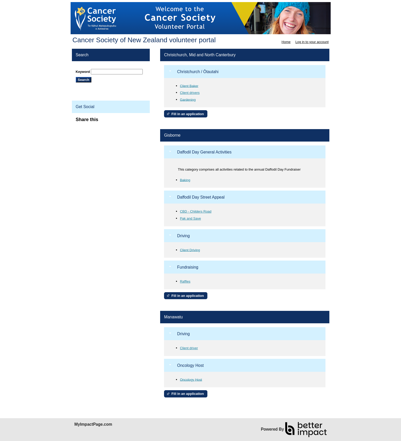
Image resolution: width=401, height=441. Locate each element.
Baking (185, 180)
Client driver (189, 348)
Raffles (185, 281)
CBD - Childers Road (195, 211)
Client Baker (189, 86)
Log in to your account (312, 42)
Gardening (188, 99)
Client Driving (190, 250)
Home (286, 42)
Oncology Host (191, 379)
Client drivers (190, 93)
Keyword (83, 72)
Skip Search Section (91, 67)
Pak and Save (190, 218)
